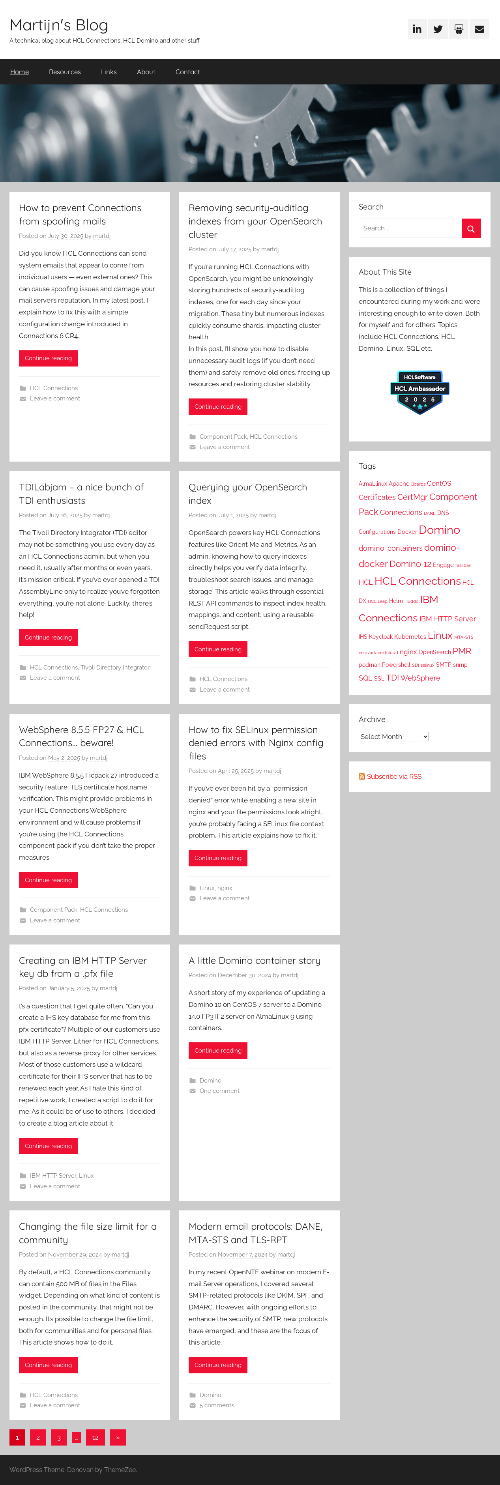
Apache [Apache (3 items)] (399, 483)
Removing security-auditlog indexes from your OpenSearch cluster (255, 221)
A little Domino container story (255, 960)
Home (19, 71)
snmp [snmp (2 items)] (460, 665)
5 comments (217, 1405)
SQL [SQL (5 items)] (366, 678)
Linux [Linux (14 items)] (440, 635)
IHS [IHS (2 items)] (363, 637)
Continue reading (48, 358)
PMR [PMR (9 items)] (462, 651)
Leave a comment (55, 398)
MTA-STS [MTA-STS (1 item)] (464, 637)
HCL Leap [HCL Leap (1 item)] (378, 601)
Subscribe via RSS (394, 776)
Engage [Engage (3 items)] (443, 565)
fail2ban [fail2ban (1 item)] (463, 565)
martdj (101, 235)
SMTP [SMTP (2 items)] (443, 665)
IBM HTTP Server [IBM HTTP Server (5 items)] (447, 619)
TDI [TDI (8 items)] (392, 678)
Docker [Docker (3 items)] (407, 531)
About (146, 71)
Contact (188, 71)
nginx (224, 888)
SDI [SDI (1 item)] (415, 665)
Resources (65, 71)
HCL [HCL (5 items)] (366, 582)
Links (109, 71)
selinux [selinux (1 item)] (427, 665)
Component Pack (223, 436)
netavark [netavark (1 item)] (367, 652)
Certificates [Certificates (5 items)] (377, 497)
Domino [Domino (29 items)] (439, 530)
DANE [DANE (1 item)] (430, 513)
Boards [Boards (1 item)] (418, 484)
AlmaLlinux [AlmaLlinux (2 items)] (373, 484)
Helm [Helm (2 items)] (396, 601)
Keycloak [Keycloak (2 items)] (381, 637)
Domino (210, 1080)
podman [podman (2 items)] (369, 665)
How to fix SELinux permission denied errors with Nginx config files (256, 743)
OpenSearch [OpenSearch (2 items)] (435, 652)
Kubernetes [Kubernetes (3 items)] (410, 636)
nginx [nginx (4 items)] (408, 652)
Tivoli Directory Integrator (115, 667)
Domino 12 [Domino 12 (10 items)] (410, 564)
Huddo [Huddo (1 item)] (411, 601)
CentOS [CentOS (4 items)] (439, 483)
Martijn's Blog (59, 24)
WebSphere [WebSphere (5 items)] (420, 678)
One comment (220, 1090)
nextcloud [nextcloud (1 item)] (388, 652)
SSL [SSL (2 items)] (379, 678)
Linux (207, 888)
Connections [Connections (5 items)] (401, 512)
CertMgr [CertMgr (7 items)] (412, 497)
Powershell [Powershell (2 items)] (396, 665)
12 (95, 1437)
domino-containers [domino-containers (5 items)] (391, 548)
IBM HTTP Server (53, 1175)
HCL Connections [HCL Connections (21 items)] (418, 581)
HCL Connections (54, 388)
